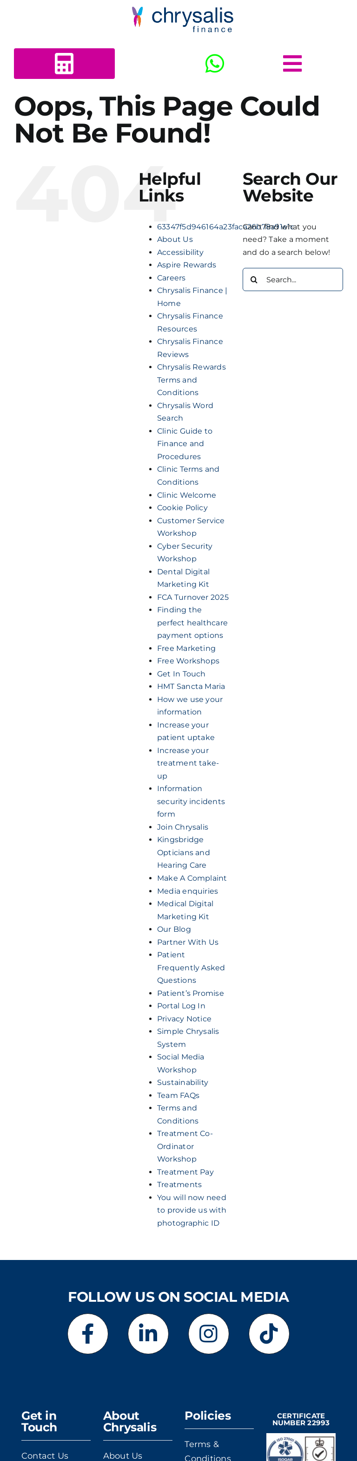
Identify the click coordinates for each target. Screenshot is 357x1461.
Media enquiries (187, 891)
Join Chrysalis (182, 827)
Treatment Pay (185, 1172)
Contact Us (44, 1456)
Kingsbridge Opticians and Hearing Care (183, 852)
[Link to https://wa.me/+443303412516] (214, 63)
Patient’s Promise (190, 993)
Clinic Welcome (186, 495)
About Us (175, 239)
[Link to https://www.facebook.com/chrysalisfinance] (87, 1333)
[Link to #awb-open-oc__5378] (292, 63)
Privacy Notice (184, 1018)
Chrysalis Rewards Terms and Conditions (191, 380)
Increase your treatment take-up (188, 763)
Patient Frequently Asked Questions (191, 967)
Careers (171, 277)
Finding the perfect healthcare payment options (192, 622)
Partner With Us (188, 942)
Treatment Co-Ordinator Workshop (185, 1146)
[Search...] (293, 279)
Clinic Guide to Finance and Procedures (185, 444)
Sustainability (182, 1082)
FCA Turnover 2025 (193, 597)
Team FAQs (178, 1095)
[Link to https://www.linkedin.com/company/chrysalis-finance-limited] (148, 1333)
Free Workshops (188, 660)
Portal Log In (181, 1005)
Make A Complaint (192, 878)
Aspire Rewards (186, 264)
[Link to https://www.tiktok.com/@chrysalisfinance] (269, 1333)
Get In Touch (181, 673)
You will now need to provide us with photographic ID (191, 1210)
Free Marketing (186, 648)
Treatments (179, 1184)
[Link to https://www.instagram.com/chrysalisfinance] (208, 1333)
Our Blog (174, 929)
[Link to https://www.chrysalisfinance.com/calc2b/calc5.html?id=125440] (64, 63)
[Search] (254, 279)
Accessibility (180, 252)
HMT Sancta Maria (191, 686)
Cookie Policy (182, 507)
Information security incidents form (191, 801)
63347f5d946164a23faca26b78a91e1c (226, 226)
